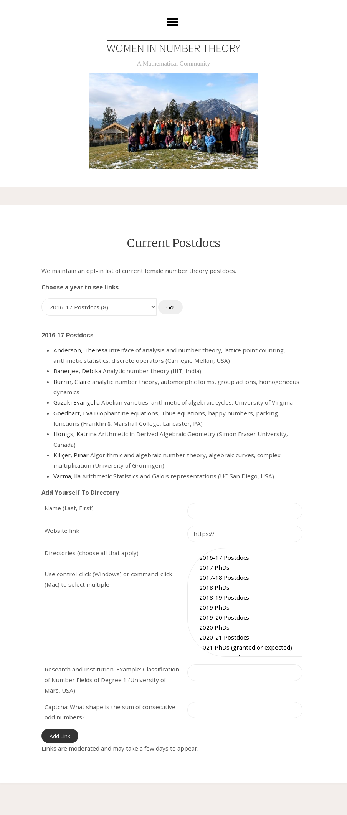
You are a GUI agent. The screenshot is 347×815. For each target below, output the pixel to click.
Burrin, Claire (72, 381)
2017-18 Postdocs (244, 577)
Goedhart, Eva (73, 413)
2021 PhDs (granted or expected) (244, 648)
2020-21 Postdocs (244, 638)
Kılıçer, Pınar (71, 455)
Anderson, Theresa (80, 350)
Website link (62, 530)
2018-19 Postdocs (244, 597)
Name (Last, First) (69, 508)
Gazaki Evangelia (76, 403)
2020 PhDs (244, 627)
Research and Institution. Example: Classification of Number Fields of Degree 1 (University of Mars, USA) (112, 680)
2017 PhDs (244, 567)
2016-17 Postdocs (244, 557)
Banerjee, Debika (77, 371)
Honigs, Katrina (75, 434)
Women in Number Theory (173, 48)
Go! (170, 307)
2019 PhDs (244, 607)
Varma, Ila (67, 476)
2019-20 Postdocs (244, 617)
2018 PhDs (244, 587)
